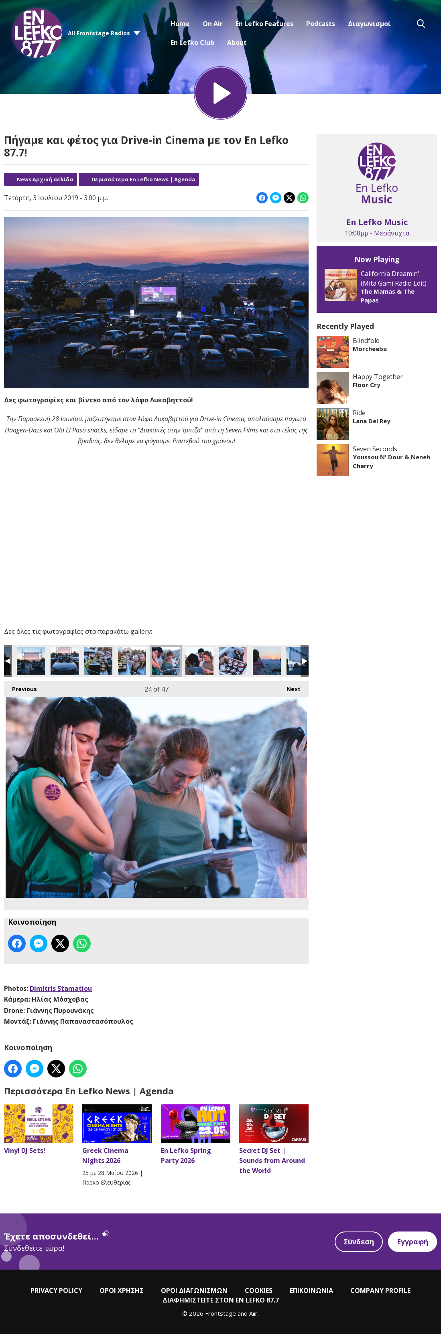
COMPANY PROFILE (380, 1293)
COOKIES (258, 1293)
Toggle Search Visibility (421, 23)
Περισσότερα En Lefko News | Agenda (143, 181)
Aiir (253, 1316)
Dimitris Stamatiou (61, 990)
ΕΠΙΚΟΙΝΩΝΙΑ (311, 1293)
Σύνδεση (357, 1244)
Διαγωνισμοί (369, 23)
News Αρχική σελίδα (45, 181)
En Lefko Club (192, 42)
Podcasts (320, 23)
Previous (20, 689)
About (237, 42)
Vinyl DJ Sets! (38, 1132)
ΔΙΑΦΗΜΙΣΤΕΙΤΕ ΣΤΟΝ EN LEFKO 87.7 (221, 1302)
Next (289, 689)
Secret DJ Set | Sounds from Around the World (274, 1142)
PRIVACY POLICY (56, 1293)
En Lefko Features (264, 23)
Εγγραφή (412, 1244)
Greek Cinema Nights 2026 (117, 1137)
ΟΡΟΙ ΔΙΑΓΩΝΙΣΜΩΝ (194, 1293)
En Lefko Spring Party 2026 (195, 1137)
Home (180, 23)
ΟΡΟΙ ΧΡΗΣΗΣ (122, 1293)
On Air (213, 23)
